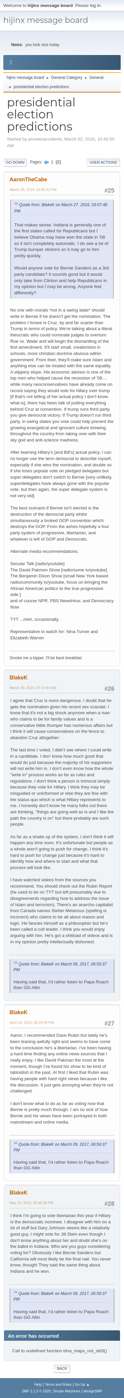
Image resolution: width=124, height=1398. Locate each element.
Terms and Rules (58, 1384)
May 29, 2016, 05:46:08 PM (31, 1203)
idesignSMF (92, 1391)
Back (62, 1368)
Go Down (15, 162)
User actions (103, 162)
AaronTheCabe (28, 179)
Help (38, 1384)
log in (95, 5)
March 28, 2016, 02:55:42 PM (33, 190)
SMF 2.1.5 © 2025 (36, 1391)
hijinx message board (45, 20)
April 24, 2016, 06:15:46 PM (32, 1022)
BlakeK (18, 677)
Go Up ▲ (82, 1384)
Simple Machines (66, 1391)
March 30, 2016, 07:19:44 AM (33, 688)
